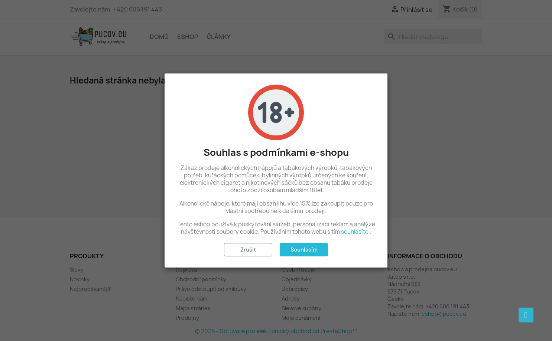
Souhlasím (304, 249)
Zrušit (248, 249)
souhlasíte (354, 232)
